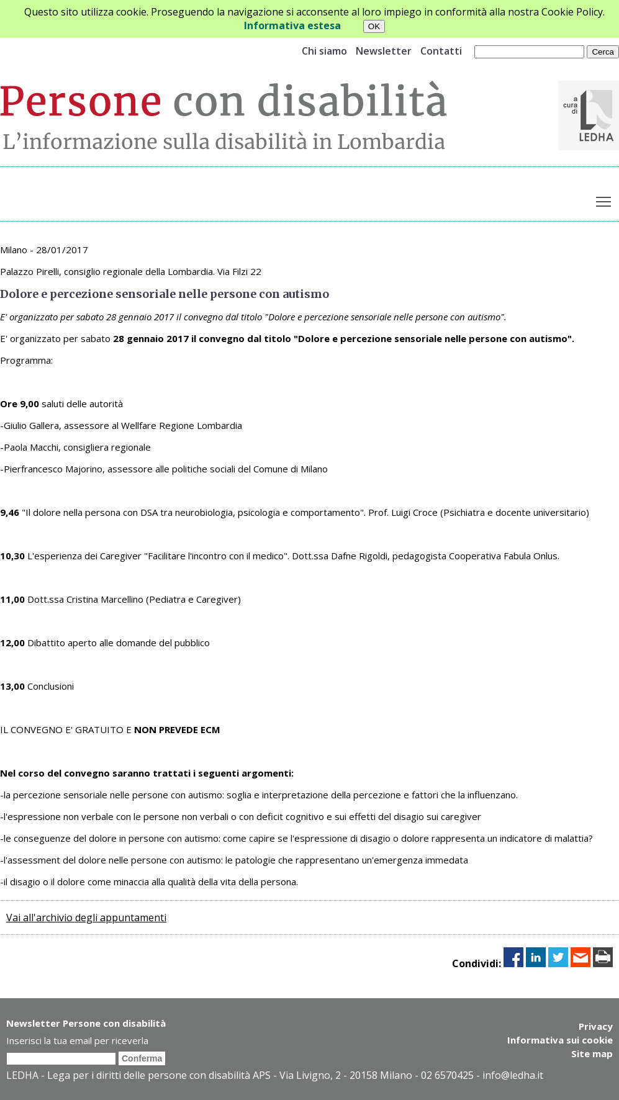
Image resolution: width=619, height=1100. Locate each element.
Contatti (441, 51)
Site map (592, 1053)
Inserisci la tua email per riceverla (77, 1040)
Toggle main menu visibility (604, 199)
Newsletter (384, 51)
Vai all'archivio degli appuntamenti (86, 917)
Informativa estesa (292, 25)
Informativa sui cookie (560, 1040)
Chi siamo (324, 51)
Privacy (596, 1026)
